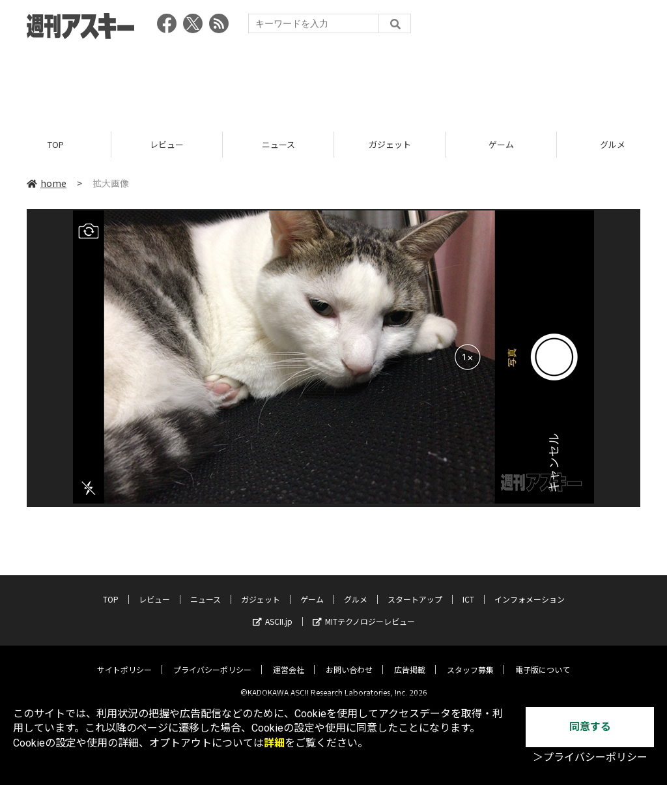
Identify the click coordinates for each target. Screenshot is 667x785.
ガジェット (390, 145)
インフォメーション (529, 589)
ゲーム (501, 145)
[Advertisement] (333, 81)
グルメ (355, 589)
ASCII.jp (272, 611)
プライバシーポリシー (212, 659)
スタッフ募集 (470, 659)
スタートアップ (415, 589)
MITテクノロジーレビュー (364, 611)
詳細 (274, 743)
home (46, 183)
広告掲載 (409, 659)
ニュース (278, 145)
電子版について (542, 659)
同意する (590, 727)
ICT (468, 589)
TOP (56, 145)
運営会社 (288, 659)
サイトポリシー (124, 659)
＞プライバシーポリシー (590, 757)
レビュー (167, 145)
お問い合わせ (349, 659)
